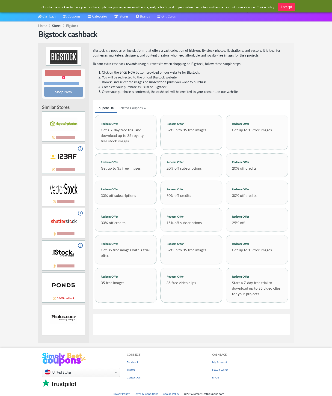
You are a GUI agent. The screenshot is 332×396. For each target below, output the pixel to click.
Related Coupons (133, 108)
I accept (286, 7)
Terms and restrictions (61, 83)
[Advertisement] (191, 324)
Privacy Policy (121, 394)
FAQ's (215, 377)
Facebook (133, 362)
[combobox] (97, 17)
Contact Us (133, 377)
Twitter (131, 370)
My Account (219, 362)
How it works (220, 370)
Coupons (106, 108)
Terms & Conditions (146, 394)
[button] (63, 78)
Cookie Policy (171, 394)
